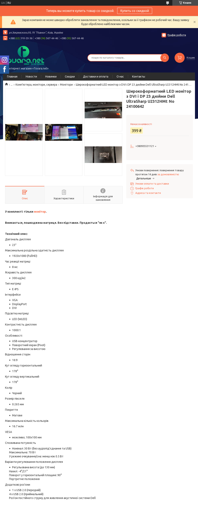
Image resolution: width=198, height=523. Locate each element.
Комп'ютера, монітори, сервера (36, 84)
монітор (40, 211)
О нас (120, 76)
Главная (12, 76)
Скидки (70, 76)
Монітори (66, 84)
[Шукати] (164, 58)
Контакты (138, 76)
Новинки (51, 76)
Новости (31, 76)
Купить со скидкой (134, 11)
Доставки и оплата (95, 76)
